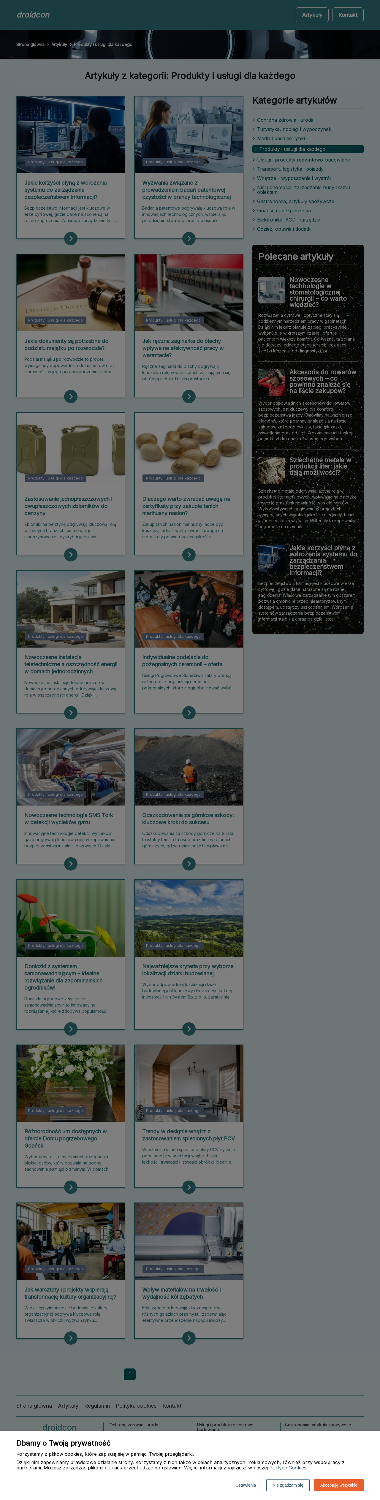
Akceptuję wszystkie (338, 1485)
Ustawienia (246, 1485)
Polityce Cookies (287, 1468)
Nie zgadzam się (288, 1485)
